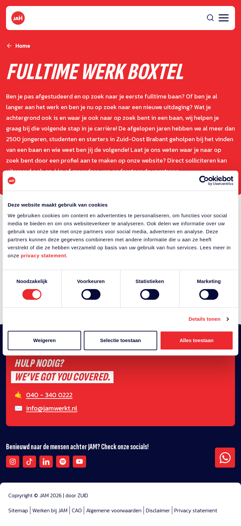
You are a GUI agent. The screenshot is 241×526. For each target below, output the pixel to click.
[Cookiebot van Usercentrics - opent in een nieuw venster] (204, 181)
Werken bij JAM (49, 510)
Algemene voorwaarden (114, 510)
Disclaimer (158, 510)
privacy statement (43, 255)
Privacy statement (195, 510)
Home (22, 46)
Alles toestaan (197, 340)
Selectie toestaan (120, 340)
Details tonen (204, 319)
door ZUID (76, 495)
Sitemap (18, 510)
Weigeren (44, 340)
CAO (77, 510)
